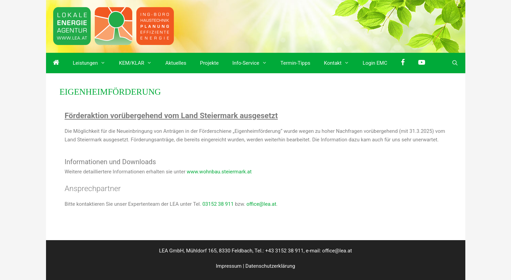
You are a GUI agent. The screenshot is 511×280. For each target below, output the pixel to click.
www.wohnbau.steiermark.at (219, 172)
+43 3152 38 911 (284, 251)
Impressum (228, 266)
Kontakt (340, 63)
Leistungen (92, 63)
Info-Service (252, 63)
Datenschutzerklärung (270, 266)
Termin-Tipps (296, 63)
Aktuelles (175, 63)
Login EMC (375, 63)
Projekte (209, 63)
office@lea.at (261, 204)
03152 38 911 (218, 204)
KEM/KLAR (139, 63)
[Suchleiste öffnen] (455, 63)
